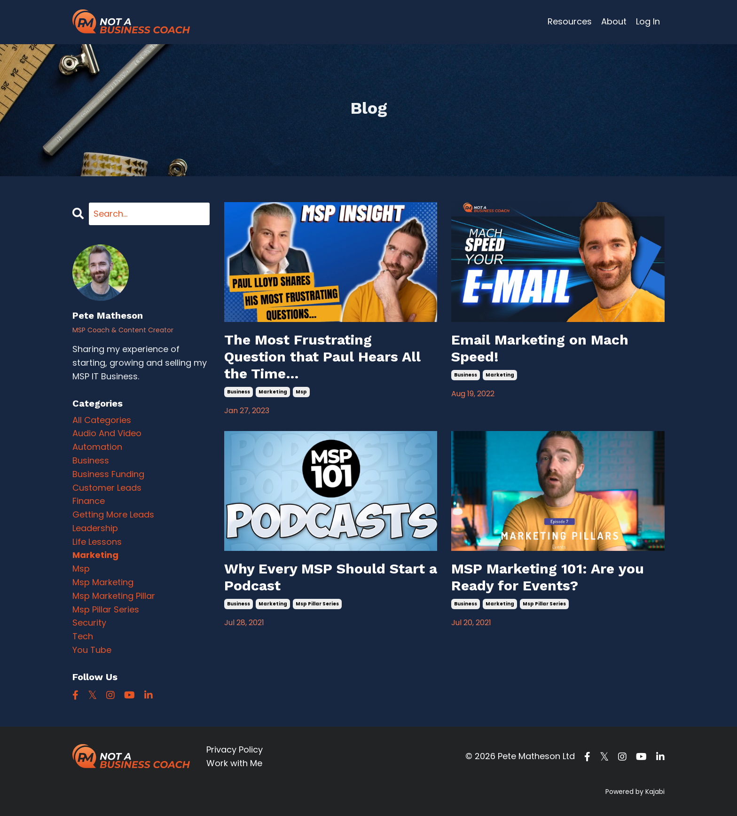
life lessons (97, 542)
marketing (273, 391)
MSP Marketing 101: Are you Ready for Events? (547, 577)
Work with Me (234, 763)
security (89, 622)
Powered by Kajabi (635, 791)
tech (82, 636)
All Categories (101, 420)
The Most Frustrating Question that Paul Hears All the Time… (322, 356)
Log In (648, 21)
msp (301, 391)
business (238, 391)
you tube (91, 650)
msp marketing (102, 582)
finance (88, 501)
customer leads (106, 488)
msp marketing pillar (113, 596)
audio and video (106, 433)
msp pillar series (317, 603)
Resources (570, 21)
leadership (95, 528)
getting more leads (113, 514)
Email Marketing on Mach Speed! (539, 348)
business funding (108, 474)
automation (97, 447)
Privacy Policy (234, 749)
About (614, 21)
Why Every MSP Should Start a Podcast (330, 577)
